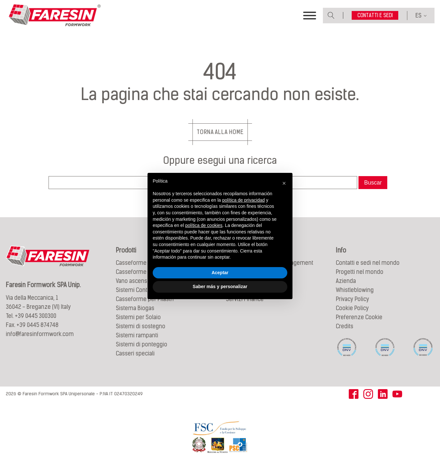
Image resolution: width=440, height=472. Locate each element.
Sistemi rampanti (137, 335)
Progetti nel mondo (359, 271)
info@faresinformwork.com (40, 334)
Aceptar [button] (220, 272)
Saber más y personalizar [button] (220, 286)
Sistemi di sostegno (140, 326)
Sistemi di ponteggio (141, 344)
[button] (284, 183)
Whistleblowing (355, 290)
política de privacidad (243, 200)
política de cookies (203, 225)
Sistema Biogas (135, 308)
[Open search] (331, 15)
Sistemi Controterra (140, 290)
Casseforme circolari (142, 271)
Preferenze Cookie (359, 317)
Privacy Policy (352, 299)
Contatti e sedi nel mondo (368, 262)
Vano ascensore (136, 280)
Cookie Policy (352, 308)
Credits (344, 326)
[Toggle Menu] (309, 15)
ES (418, 15)
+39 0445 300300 (35, 315)
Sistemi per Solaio (138, 317)
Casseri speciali (135, 353)
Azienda (346, 280)
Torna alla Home (220, 132)
